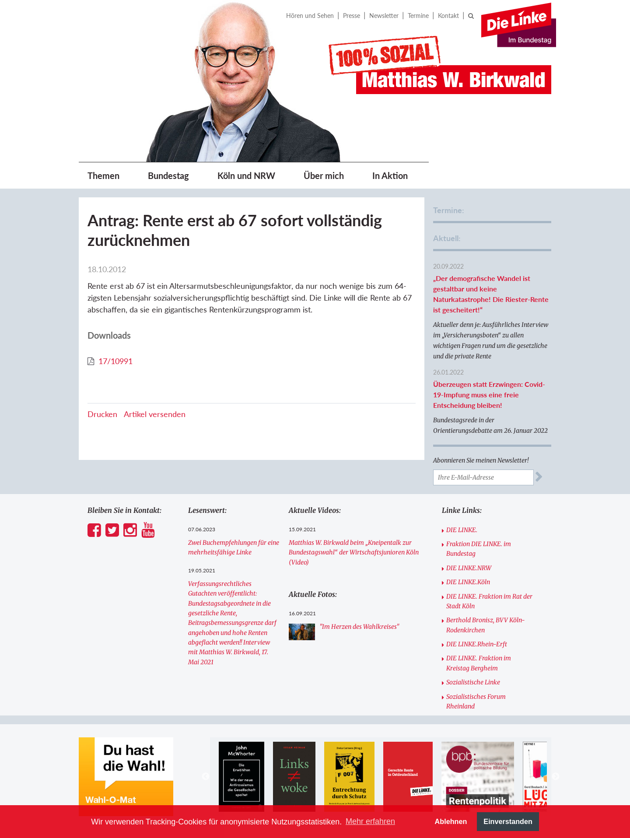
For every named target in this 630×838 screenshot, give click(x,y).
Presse (351, 15)
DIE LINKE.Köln (468, 582)
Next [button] (555, 776)
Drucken (102, 414)
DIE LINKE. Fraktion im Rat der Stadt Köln (489, 601)
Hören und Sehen (310, 15)
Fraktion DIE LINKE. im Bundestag (478, 548)
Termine (418, 15)
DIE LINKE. (461, 530)
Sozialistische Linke (473, 682)
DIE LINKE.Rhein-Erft (476, 644)
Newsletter (384, 15)
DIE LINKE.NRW (468, 568)
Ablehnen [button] (451, 821)
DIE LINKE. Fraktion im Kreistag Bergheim (478, 663)
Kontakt (448, 15)
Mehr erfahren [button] (370, 821)
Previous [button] (205, 776)
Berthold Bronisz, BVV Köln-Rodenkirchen (485, 625)
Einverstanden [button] (507, 821)
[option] (241, 777)
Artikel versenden (155, 414)
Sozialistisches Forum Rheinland (476, 701)
